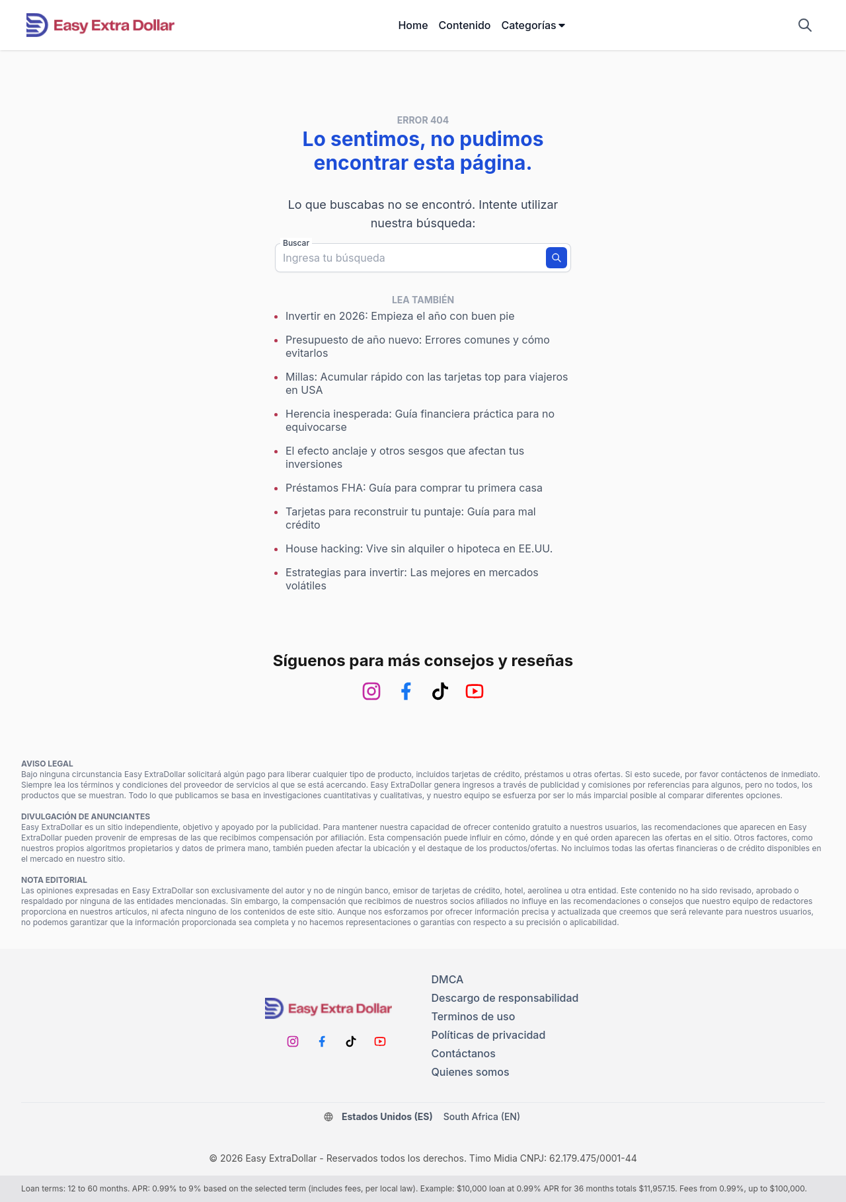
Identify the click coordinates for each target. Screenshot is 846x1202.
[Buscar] (556, 257)
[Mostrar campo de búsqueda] (805, 25)
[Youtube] (474, 691)
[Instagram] (371, 691)
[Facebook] (405, 691)
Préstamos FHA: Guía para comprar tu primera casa (414, 487)
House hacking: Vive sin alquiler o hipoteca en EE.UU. (419, 548)
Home (413, 25)
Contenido (465, 25)
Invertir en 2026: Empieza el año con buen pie (400, 315)
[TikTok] (440, 691)
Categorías (533, 25)
